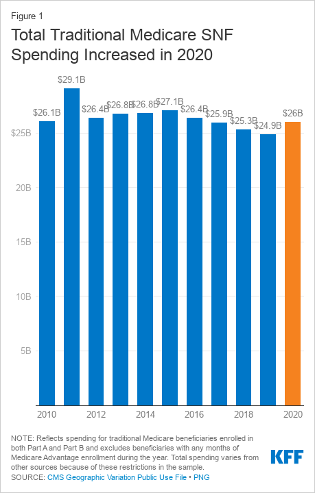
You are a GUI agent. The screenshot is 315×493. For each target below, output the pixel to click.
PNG (202, 477)
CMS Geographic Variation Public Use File (117, 477)
